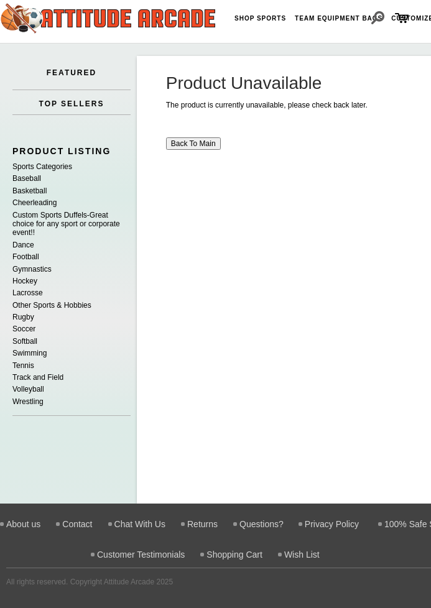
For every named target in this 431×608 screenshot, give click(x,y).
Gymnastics (32, 269)
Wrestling (28, 401)
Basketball (29, 191)
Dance (23, 245)
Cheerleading (34, 202)
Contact (77, 524)
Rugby (23, 317)
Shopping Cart (234, 555)
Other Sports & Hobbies (51, 305)
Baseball (26, 178)
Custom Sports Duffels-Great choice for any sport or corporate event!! (66, 224)
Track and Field (37, 377)
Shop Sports (260, 18)
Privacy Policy (332, 524)
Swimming (29, 353)
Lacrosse (27, 292)
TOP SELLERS (71, 103)
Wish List (302, 555)
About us (23, 524)
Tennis (23, 365)
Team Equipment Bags (338, 18)
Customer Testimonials (141, 555)
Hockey (24, 281)
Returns (202, 524)
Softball (24, 341)
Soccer (23, 329)
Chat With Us (139, 524)
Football (25, 256)
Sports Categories (42, 166)
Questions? (261, 524)
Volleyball (28, 389)
